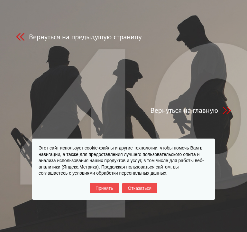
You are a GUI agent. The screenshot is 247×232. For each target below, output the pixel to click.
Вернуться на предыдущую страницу (85, 36)
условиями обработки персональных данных (119, 173)
